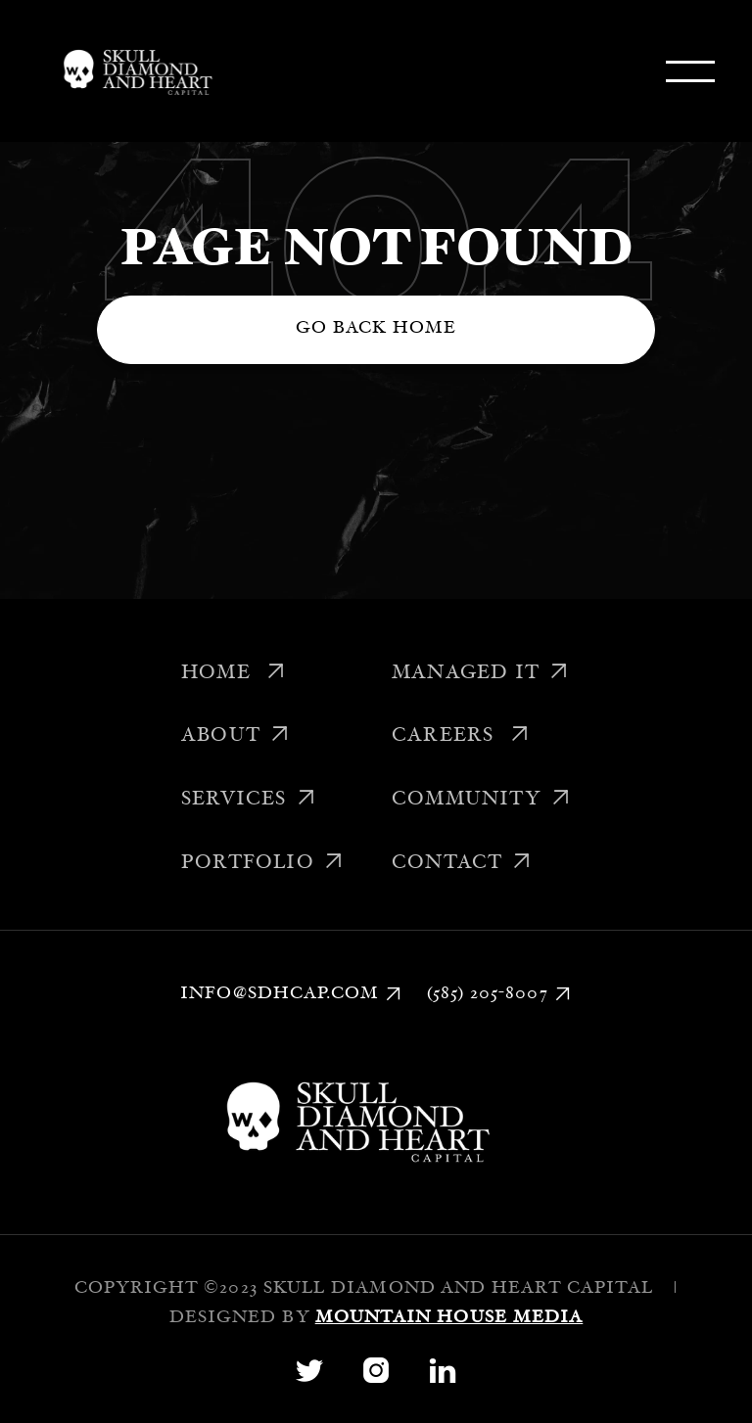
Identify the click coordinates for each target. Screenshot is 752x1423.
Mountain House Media (449, 1318)
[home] (134, 71)
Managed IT (480, 674)
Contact (462, 864)
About (235, 737)
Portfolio (262, 864)
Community (481, 800)
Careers (461, 737)
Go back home (376, 329)
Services (248, 800)
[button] (690, 71)
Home (233, 674)
